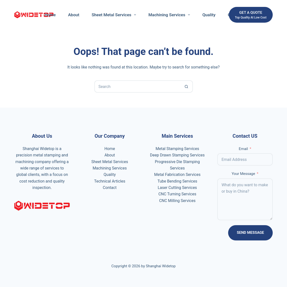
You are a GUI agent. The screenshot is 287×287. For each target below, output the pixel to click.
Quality (208, 14)
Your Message (243, 173)
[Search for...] (137, 86)
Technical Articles (109, 181)
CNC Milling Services (177, 200)
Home (50, 14)
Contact (110, 187)
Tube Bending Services (177, 181)
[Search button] (187, 86)
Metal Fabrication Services (177, 174)
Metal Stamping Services (177, 148)
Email (243, 149)
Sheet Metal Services (115, 15)
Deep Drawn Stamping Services (177, 155)
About (73, 14)
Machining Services (170, 15)
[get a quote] (251, 15)
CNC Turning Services (177, 194)
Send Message (250, 232)
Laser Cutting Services (177, 187)
